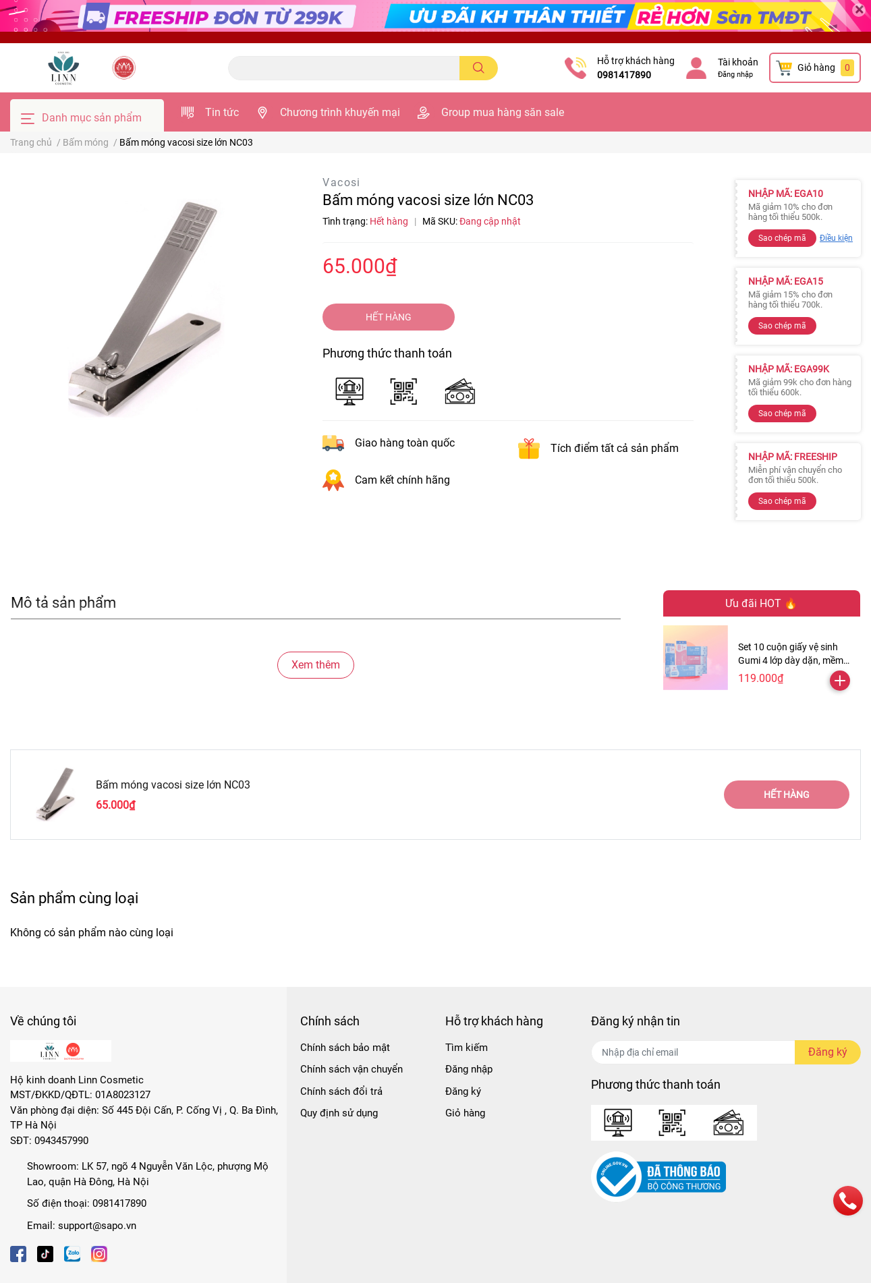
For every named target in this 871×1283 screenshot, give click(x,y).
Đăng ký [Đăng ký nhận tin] (827, 1052)
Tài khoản (738, 62)
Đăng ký (463, 1091)
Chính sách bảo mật (345, 1048)
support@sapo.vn (97, 1226)
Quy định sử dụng (339, 1113)
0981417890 (624, 74)
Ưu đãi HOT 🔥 (761, 603)
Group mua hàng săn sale (502, 112)
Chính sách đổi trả (341, 1091)
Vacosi (341, 182)
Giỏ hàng (465, 1113)
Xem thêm (315, 664)
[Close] (859, 10)
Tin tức (222, 112)
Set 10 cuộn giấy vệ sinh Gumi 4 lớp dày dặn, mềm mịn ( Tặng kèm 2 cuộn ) (790, 660)
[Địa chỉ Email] (726, 1052)
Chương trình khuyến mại (340, 112)
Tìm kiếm (466, 1048)
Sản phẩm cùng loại (74, 898)
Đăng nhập (735, 74)
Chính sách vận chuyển (351, 1069)
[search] (478, 68)
